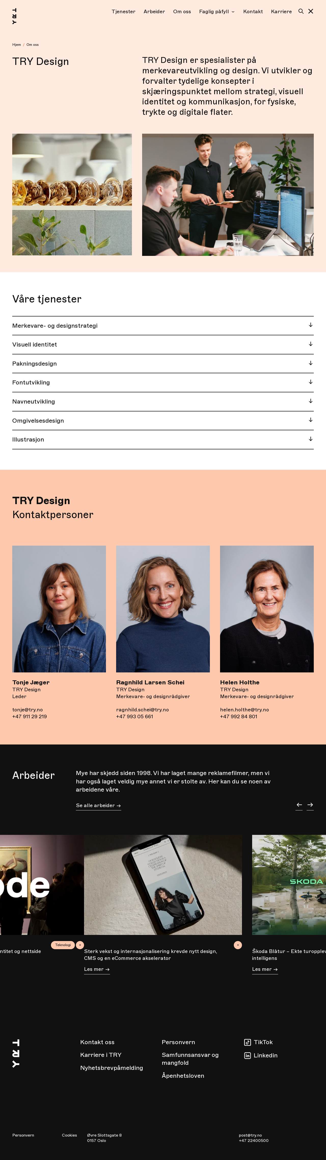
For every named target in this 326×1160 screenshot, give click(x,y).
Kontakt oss (97, 1042)
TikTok (263, 1042)
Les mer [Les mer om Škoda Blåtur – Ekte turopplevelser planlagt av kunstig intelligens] (265, 970)
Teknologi (63, 945)
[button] (311, 11)
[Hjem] (19, 17)
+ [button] (238, 945)
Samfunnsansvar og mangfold (190, 1059)
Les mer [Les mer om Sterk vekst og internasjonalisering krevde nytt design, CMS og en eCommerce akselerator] (97, 970)
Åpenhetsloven (183, 1076)
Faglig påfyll (217, 11)
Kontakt (253, 11)
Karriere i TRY (100, 1055)
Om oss (182, 11)
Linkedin (266, 1055)
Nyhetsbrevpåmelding (111, 1068)
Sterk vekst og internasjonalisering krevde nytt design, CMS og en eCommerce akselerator (150, 954)
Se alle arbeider (98, 806)
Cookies (69, 1135)
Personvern (178, 1042)
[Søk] (300, 11)
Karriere (281, 11)
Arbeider (154, 11)
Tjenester (123, 11)
